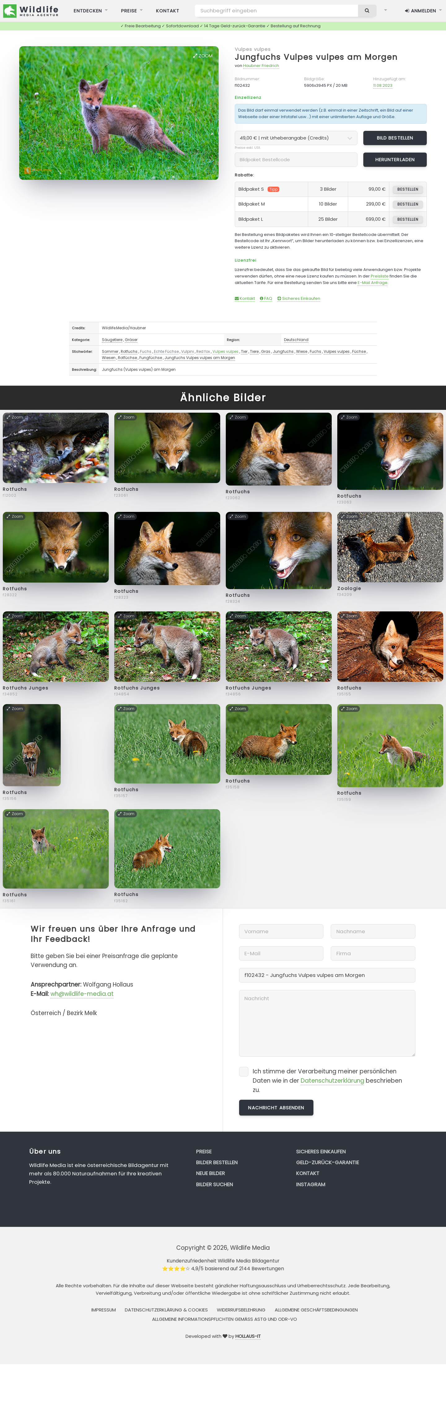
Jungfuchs (283, 351)
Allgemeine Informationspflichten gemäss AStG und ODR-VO (224, 1319)
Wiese (301, 351)
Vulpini (187, 351)
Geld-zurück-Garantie (327, 1162)
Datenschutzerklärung (332, 1080)
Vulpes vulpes (253, 49)
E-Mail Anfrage (372, 283)
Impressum (103, 1310)
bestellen (407, 189)
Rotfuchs (129, 351)
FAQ (266, 298)
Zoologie (349, 588)
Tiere (254, 351)
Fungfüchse (150, 357)
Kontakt (245, 298)
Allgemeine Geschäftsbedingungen (316, 1310)
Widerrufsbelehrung (241, 1310)
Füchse (359, 351)
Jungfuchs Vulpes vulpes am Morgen (316, 57)
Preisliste (380, 276)
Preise (204, 1151)
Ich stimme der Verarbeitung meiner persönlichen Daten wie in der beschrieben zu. (327, 1080)
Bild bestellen (395, 138)
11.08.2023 (382, 85)
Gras (265, 351)
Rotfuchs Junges (25, 688)
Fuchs (145, 351)
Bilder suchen (214, 1184)
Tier (244, 351)
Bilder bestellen (217, 1162)
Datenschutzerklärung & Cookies (166, 1310)
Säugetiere (112, 339)
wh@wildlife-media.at (82, 994)
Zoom (202, 55)
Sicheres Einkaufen (298, 298)
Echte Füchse (166, 351)
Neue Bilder (210, 1173)
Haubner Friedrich (261, 66)
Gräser (131, 339)
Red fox (203, 351)
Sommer (110, 351)
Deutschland (296, 339)
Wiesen (109, 357)
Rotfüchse (127, 357)
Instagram (310, 1184)
